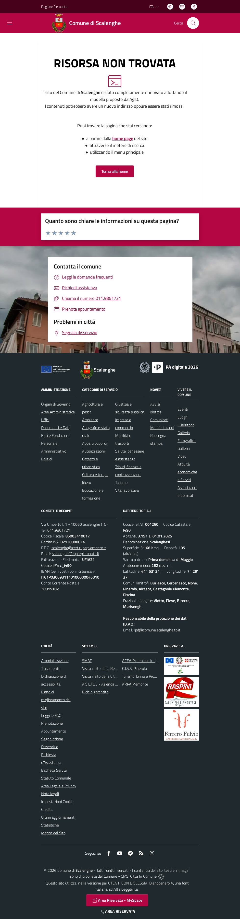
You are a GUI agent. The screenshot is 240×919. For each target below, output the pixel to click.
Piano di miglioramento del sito (56, 699)
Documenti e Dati (55, 427)
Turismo (121, 482)
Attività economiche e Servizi (187, 472)
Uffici (45, 420)
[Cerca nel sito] (193, 23)
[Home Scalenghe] (88, 23)
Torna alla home (114, 171)
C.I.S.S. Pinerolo (134, 668)
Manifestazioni (162, 427)
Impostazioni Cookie (57, 801)
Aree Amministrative (58, 412)
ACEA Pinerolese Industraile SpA (148, 660)
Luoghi (182, 417)
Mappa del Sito (53, 833)
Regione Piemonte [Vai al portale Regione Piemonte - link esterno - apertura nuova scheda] (54, 6)
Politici (46, 459)
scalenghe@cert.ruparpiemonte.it (78, 548)
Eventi (182, 409)
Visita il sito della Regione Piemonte (111, 668)
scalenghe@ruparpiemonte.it (75, 554)
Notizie (156, 412)
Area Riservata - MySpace (117, 900)
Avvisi (155, 404)
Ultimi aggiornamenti (58, 817)
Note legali (50, 794)
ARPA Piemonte (135, 684)
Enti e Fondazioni (55, 435)
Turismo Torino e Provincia (143, 676)
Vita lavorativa (127, 490)
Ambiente (90, 420)
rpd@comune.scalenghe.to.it (157, 630)
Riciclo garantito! (95, 692)
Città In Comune (143, 876)
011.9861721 (58, 530)
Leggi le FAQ (51, 715)
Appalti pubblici (94, 443)
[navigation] (10, 22)
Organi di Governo (55, 404)
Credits (46, 809)
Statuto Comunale (56, 778)
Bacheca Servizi (54, 770)
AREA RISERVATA (117, 911)
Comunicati (159, 420)
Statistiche (50, 825)
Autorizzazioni (93, 451)
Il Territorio (185, 425)
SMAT (87, 660)
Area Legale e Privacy (58, 786)
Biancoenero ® (161, 883)
